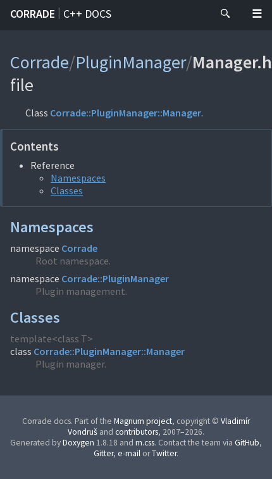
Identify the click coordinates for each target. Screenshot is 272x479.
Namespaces (78, 177)
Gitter (103, 453)
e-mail (129, 453)
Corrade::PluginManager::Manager (125, 112)
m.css (144, 442)
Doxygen (78, 442)
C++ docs (87, 13)
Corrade (32, 13)
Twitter (164, 453)
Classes (67, 190)
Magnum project (143, 421)
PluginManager (130, 62)
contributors (136, 431)
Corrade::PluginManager (115, 278)
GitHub (247, 442)
